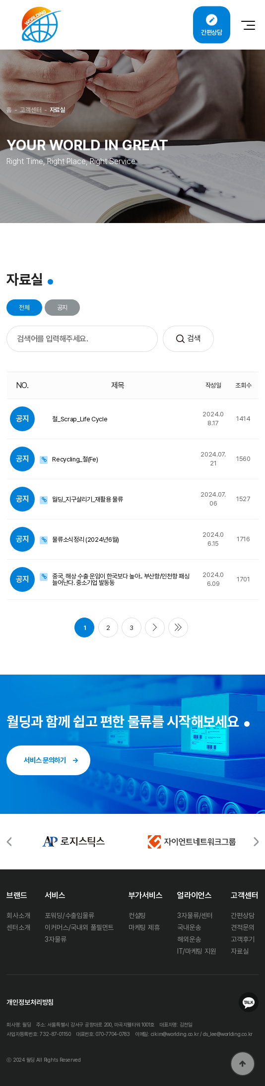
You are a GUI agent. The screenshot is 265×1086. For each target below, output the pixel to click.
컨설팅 (137, 915)
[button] (256, 842)
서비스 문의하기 (45, 760)
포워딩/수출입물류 (69, 915)
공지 (62, 307)
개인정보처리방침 (30, 1002)
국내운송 (188, 927)
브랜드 (16, 895)
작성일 (213, 385)
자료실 (240, 951)
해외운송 (188, 939)
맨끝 (178, 627)
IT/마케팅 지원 (196, 951)
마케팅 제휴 (144, 927)
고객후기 (242, 939)
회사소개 (18, 915)
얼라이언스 (194, 895)
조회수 (243, 385)
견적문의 (242, 927)
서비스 (55, 895)
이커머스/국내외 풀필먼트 (79, 927)
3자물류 (55, 939)
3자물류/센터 (195, 915)
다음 (155, 627)
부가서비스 (146, 895)
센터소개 (18, 927)
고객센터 (244, 896)
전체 (24, 307)
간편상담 (242, 915)
